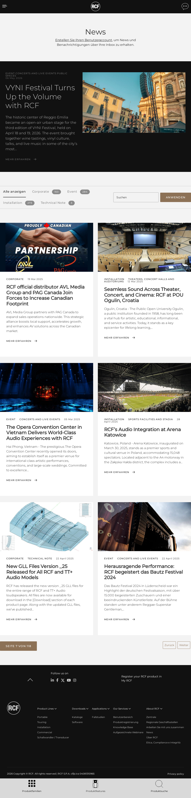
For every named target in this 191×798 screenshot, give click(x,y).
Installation (43, 726)
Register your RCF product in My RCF (141, 678)
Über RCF (152, 736)
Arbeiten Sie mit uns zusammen (165, 726)
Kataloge (77, 716)
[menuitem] (175, 773)
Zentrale (151, 716)
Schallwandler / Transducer (53, 736)
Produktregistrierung (125, 721)
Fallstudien (98, 716)
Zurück (169, 644)
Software (77, 721)
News (149, 731)
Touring (41, 721)
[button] (18, 645)
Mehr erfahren (18, 159)
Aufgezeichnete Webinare (128, 731)
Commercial (44, 731)
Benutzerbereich (123, 716)
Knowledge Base (123, 726)
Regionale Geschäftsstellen (162, 721)
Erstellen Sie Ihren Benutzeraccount (83, 40)
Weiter (183, 644)
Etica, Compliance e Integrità (163, 741)
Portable (42, 716)
